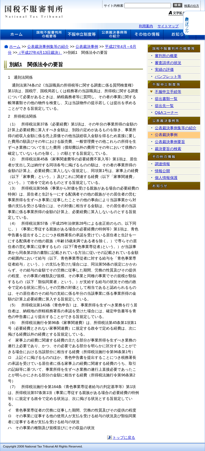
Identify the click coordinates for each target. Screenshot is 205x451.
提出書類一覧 (166, 99)
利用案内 (146, 26)
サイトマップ (168, 26)
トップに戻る (123, 437)
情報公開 (162, 171)
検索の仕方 (191, 5)
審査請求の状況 (168, 63)
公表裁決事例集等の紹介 (48, 46)
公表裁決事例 (87, 46)
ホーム (14, 46)
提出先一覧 (164, 106)
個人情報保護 (166, 177)
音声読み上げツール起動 (201, 23)
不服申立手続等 (168, 91)
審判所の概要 (166, 56)
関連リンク (192, 26)
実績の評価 (164, 69)
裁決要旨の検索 (168, 149)
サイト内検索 (113, 6)
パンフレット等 (168, 76)
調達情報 (162, 164)
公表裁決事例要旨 (170, 142)
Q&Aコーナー (166, 112)
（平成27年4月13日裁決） (39, 52)
